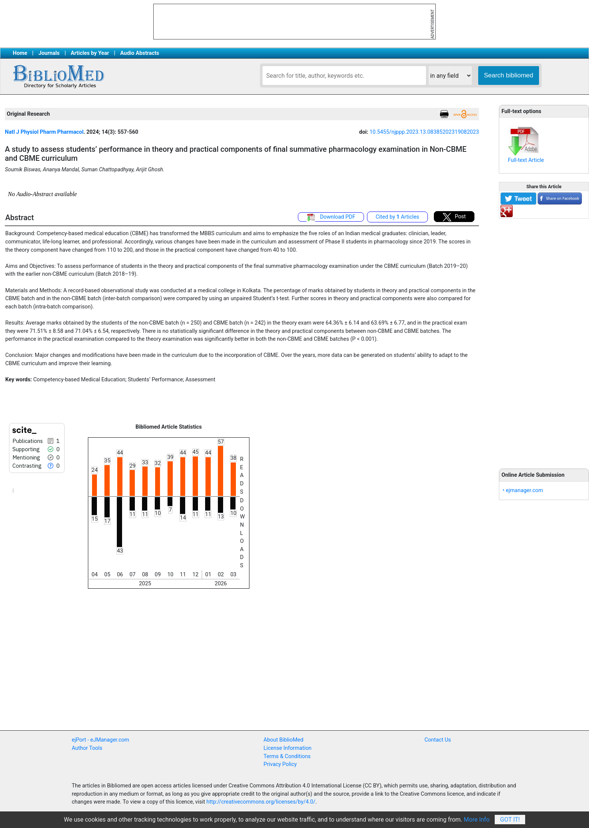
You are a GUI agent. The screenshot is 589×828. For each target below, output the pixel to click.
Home (20, 53)
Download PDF (331, 217)
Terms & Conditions (287, 756)
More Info (477, 819)
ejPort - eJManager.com (100, 740)
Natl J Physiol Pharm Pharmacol (44, 132)
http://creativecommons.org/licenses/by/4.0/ (261, 802)
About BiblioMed (284, 740)
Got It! (510, 819)
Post (454, 217)
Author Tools (87, 748)
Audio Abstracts (139, 53)
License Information (288, 748)
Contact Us (437, 740)
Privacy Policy (280, 764)
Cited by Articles (397, 217)
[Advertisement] (543, 339)
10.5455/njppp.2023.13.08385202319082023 (424, 132)
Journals (48, 53)
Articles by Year (90, 53)
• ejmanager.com (523, 490)
